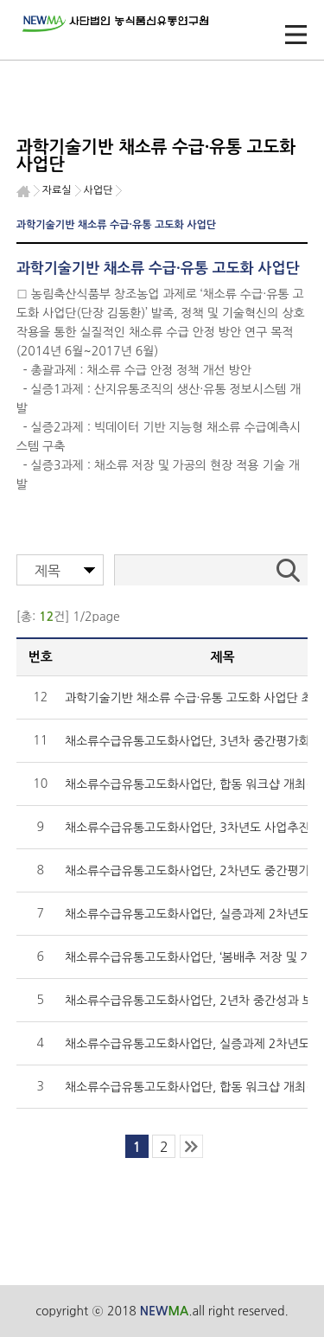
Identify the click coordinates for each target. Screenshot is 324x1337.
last (191, 1146)
